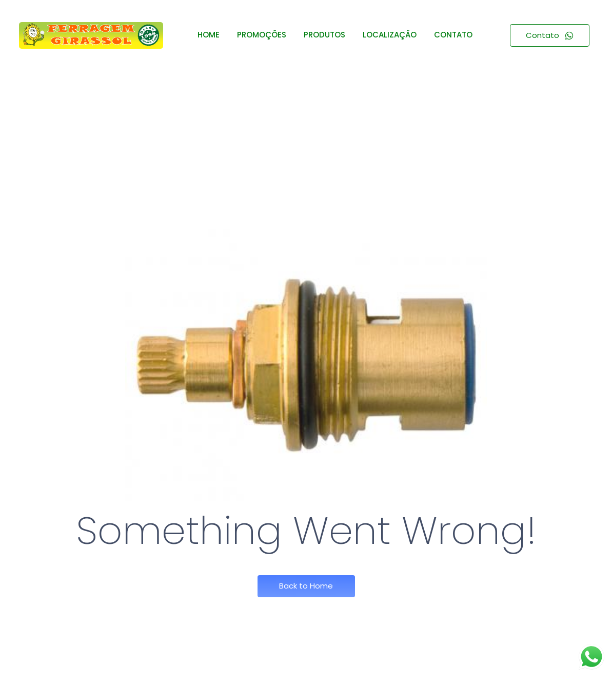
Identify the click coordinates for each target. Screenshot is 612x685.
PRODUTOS (324, 34)
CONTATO (453, 34)
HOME (209, 34)
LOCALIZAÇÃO (390, 34)
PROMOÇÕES (261, 34)
